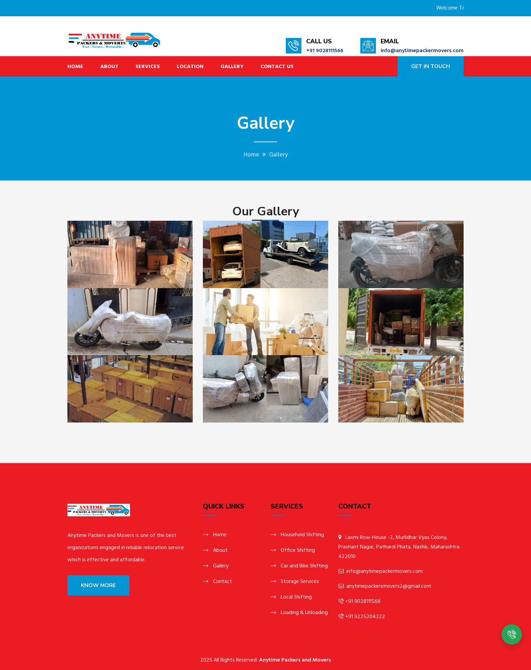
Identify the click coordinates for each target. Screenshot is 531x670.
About (109, 66)
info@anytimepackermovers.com (422, 50)
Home (75, 66)
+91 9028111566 (324, 50)
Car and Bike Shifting (304, 565)
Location (190, 66)
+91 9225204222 (364, 616)
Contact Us (277, 66)
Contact (222, 581)
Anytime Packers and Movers (295, 659)
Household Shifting (302, 534)
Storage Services (300, 581)
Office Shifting (298, 550)
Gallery (231, 66)
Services (147, 66)
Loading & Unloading (304, 612)
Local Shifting (296, 596)
